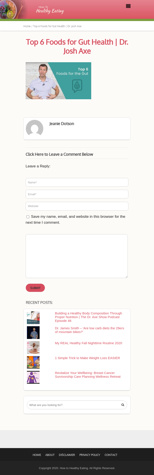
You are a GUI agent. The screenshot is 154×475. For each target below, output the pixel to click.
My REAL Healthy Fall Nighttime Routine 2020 (88, 343)
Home (37, 455)
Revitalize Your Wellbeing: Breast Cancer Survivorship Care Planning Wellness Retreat (88, 374)
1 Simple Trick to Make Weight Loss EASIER (87, 358)
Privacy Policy (89, 455)
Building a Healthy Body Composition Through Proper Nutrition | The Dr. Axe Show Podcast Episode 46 (88, 317)
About (49, 455)
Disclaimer (67, 455)
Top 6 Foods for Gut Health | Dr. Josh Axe (77, 46)
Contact (111, 455)
